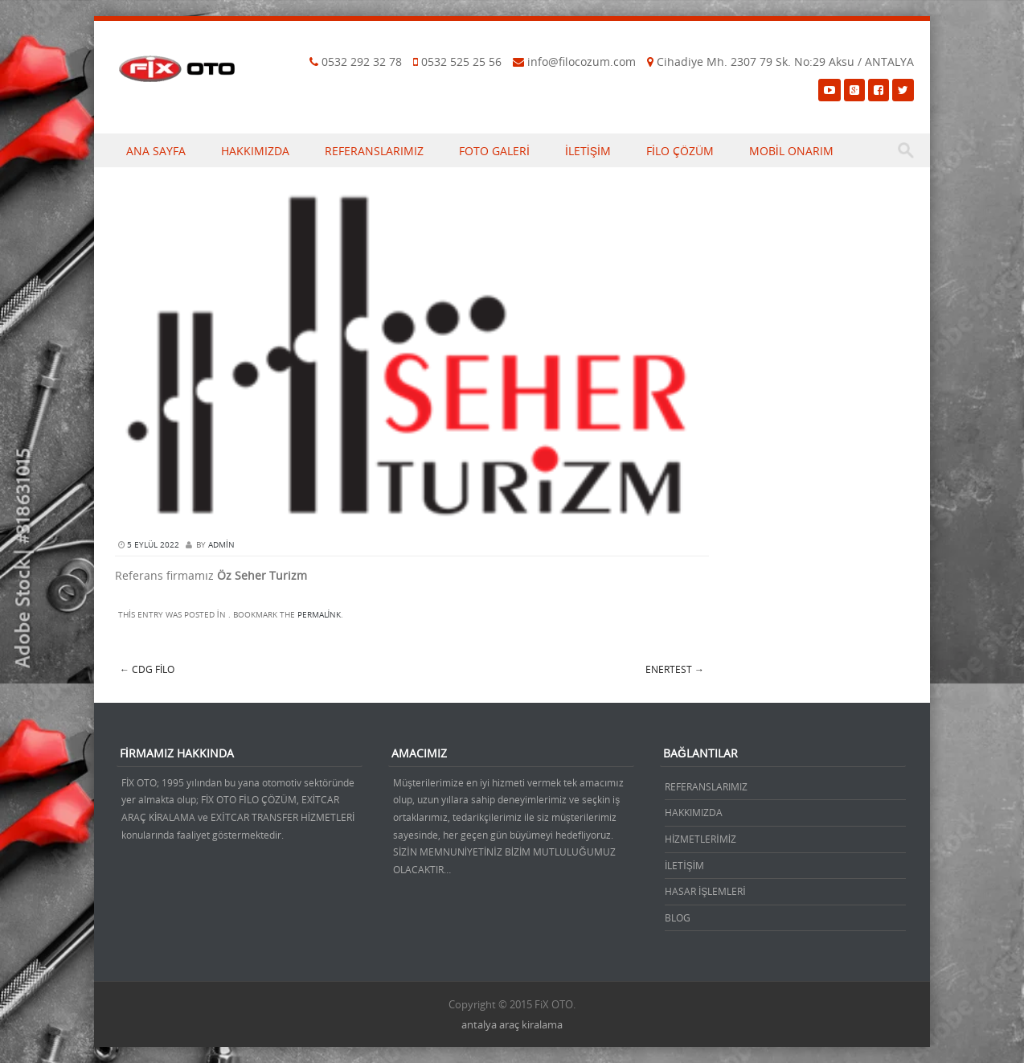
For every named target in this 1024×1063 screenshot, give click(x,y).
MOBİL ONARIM (791, 150)
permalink (319, 614)
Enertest (674, 669)
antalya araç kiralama (512, 1024)
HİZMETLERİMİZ (700, 838)
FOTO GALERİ (494, 150)
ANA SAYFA (156, 150)
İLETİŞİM (588, 150)
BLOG (677, 917)
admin (221, 545)
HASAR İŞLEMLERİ (705, 890)
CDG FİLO (147, 669)
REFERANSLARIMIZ (374, 150)
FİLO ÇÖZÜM (680, 150)
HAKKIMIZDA (255, 150)
